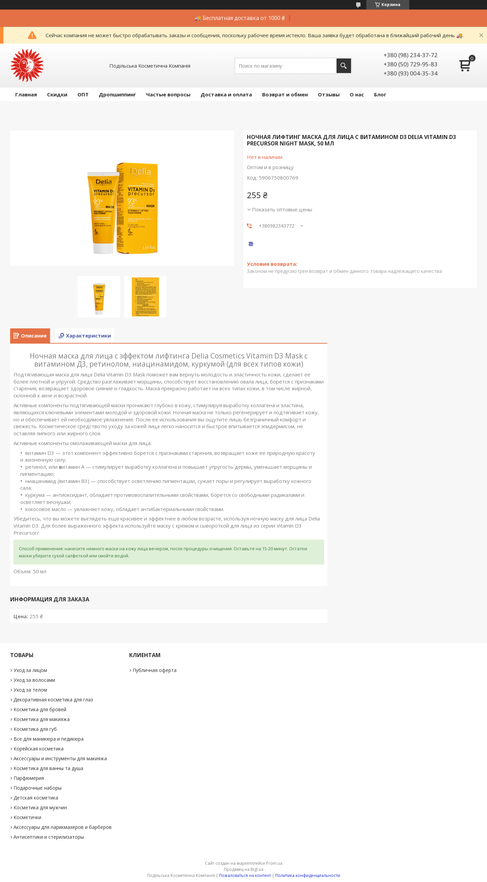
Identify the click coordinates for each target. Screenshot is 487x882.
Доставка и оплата (226, 94)
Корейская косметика (39, 748)
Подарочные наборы (38, 788)
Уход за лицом (30, 670)
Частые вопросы (168, 94)
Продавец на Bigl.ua (243, 869)
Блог (380, 94)
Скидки (57, 94)
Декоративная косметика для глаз (53, 699)
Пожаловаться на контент (245, 875)
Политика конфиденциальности (307, 875)
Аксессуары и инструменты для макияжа (60, 758)
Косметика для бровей (40, 709)
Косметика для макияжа (42, 719)
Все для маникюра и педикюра (49, 739)
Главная (26, 94)
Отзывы (329, 94)
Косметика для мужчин (40, 807)
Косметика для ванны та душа (48, 768)
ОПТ (83, 94)
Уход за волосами (34, 680)
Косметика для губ (35, 729)
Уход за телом (30, 690)
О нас (357, 94)
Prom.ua (274, 863)
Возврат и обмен (285, 94)
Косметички (27, 817)
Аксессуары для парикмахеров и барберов (63, 827)
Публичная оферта (155, 670)
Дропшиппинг (117, 94)
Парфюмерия (29, 778)
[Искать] (344, 66)
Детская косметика (36, 797)
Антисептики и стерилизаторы (49, 837)
